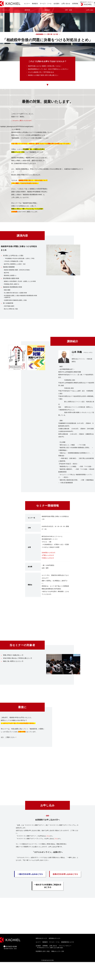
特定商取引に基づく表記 (43, 954)
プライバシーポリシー (65, 949)
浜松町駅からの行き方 (48, 552)
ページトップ (6, 10)
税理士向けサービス (41, 941)
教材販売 (35, 3)
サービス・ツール (45, 3)
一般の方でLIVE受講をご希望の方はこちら (48, 889)
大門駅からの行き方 (48, 555)
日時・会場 (68, 10)
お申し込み (89, 10)
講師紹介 (47, 10)
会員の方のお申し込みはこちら (64, 875)
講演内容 (27, 10)
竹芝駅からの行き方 (48, 558)
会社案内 (56, 3)
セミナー (27, 3)
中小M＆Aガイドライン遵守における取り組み (50, 951)
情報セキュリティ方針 (57, 954)
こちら (48, 836)
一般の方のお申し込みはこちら (31, 875)
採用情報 (75, 3)
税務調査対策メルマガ (67, 945)
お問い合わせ (65, 3)
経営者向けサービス (54, 941)
